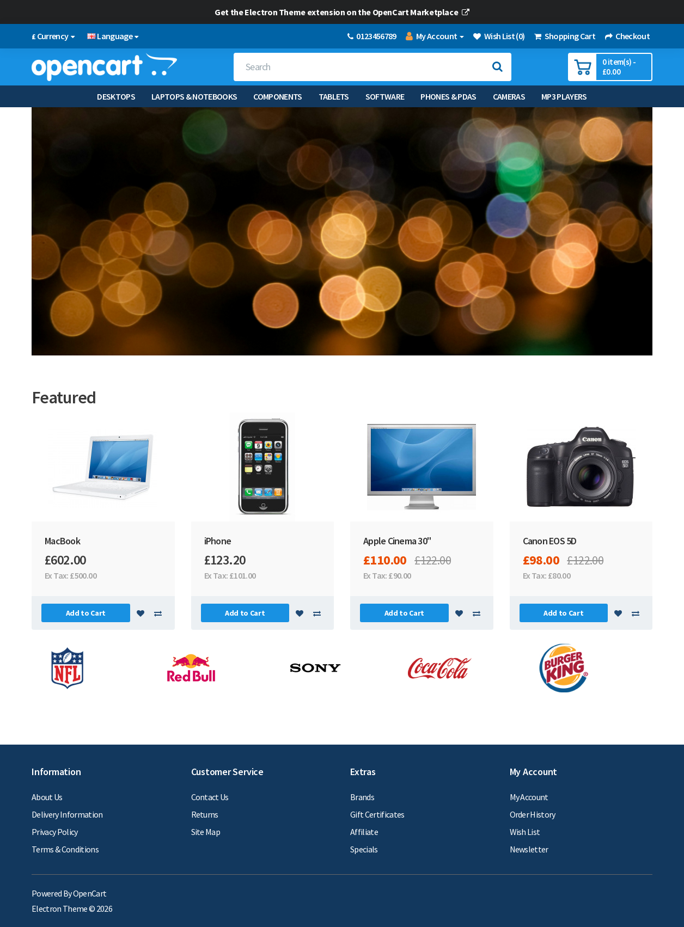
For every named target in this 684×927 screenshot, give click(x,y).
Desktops (116, 96)
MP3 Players (564, 96)
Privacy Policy (55, 831)
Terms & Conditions (65, 849)
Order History (532, 814)
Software (385, 96)
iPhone (217, 541)
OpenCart (90, 893)
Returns (204, 814)
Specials (364, 849)
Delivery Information (67, 814)
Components (277, 96)
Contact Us (210, 796)
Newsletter (529, 849)
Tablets (334, 96)
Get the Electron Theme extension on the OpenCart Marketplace (342, 12)
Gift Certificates (377, 814)
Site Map (206, 831)
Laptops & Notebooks (194, 96)
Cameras (509, 96)
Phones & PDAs (448, 96)
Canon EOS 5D (550, 541)
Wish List (525, 831)
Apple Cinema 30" (397, 541)
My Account (529, 796)
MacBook (62, 541)
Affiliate (364, 831)
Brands (362, 796)
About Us (47, 796)
